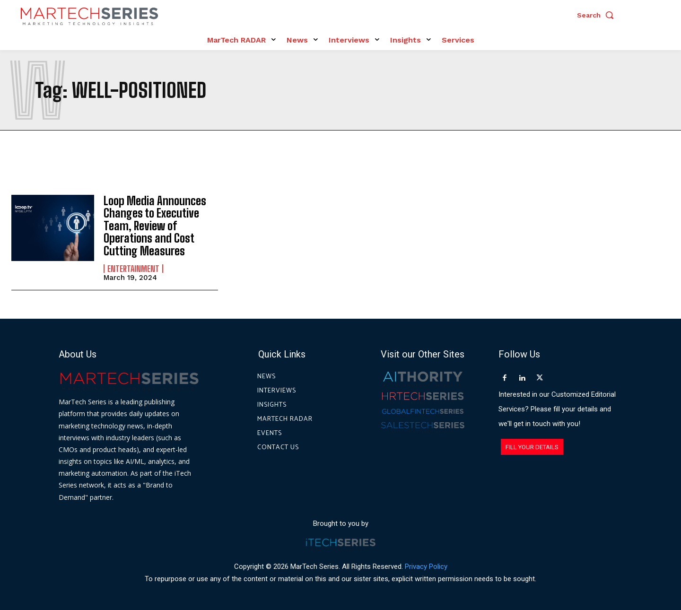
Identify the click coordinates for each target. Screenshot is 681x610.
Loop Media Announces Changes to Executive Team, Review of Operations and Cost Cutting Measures (155, 226)
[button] (598, 15)
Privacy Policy (426, 567)
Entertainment (133, 268)
